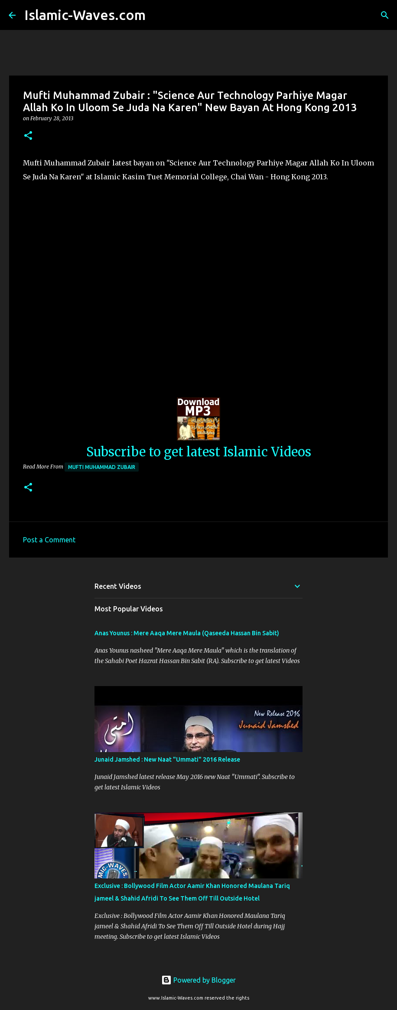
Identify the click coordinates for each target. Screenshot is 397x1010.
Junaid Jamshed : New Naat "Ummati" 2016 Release (167, 759)
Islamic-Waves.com (85, 15)
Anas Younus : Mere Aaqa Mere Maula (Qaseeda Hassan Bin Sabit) (186, 633)
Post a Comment (49, 540)
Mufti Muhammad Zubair (101, 467)
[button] (28, 136)
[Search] (158, 15)
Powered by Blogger (198, 980)
